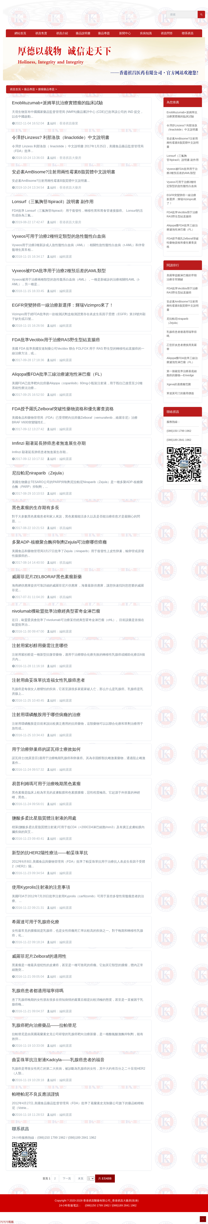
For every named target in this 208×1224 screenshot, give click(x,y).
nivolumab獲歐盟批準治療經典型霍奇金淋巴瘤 (56, 611)
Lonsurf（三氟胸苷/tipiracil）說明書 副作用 (53, 201)
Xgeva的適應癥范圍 (179, 384)
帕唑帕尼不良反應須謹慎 (35, 1094)
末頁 (80, 1178)
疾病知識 (146, 33)
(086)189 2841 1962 (179, 439)
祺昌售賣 (41, 33)
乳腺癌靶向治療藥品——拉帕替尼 (44, 1025)
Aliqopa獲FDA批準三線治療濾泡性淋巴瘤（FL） (58, 374)
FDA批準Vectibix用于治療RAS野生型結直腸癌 (56, 339)
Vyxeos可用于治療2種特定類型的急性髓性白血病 (59, 236)
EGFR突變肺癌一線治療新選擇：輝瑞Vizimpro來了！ (62, 305)
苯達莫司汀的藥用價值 (180, 393)
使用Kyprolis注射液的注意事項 (41, 887)
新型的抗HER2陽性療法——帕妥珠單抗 (50, 852)
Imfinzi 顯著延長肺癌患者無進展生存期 (49, 443)
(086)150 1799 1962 (179, 430)
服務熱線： (173, 421)
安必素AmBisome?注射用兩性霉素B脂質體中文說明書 (63, 171)
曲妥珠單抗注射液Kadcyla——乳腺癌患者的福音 (58, 1059)
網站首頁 (20, 33)
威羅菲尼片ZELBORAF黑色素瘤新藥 (47, 576)
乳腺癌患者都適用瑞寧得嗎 (37, 990)
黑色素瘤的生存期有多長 (35, 507)
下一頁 (67, 1178)
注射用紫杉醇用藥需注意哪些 (40, 645)
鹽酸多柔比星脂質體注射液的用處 (44, 818)
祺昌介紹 (62, 33)
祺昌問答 (167, 33)
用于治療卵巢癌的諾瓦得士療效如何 (46, 749)
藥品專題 (104, 33)
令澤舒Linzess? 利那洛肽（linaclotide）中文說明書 (60, 137)
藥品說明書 (83, 33)
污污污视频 (7, 1221)
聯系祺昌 (188, 33)
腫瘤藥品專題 (46, 89)
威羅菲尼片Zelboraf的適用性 (39, 956)
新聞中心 (125, 33)
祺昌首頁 (15, 89)
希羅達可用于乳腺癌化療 (35, 921)
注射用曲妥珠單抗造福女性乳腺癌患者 (48, 680)
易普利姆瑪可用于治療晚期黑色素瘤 (46, 783)
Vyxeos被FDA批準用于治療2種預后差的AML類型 (59, 270)
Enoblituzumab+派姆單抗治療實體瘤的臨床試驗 (57, 102)
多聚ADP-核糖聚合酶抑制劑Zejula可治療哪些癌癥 (59, 542)
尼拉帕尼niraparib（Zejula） (39, 473)
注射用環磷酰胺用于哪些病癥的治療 (46, 714)
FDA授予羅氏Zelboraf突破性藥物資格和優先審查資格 (63, 408)
